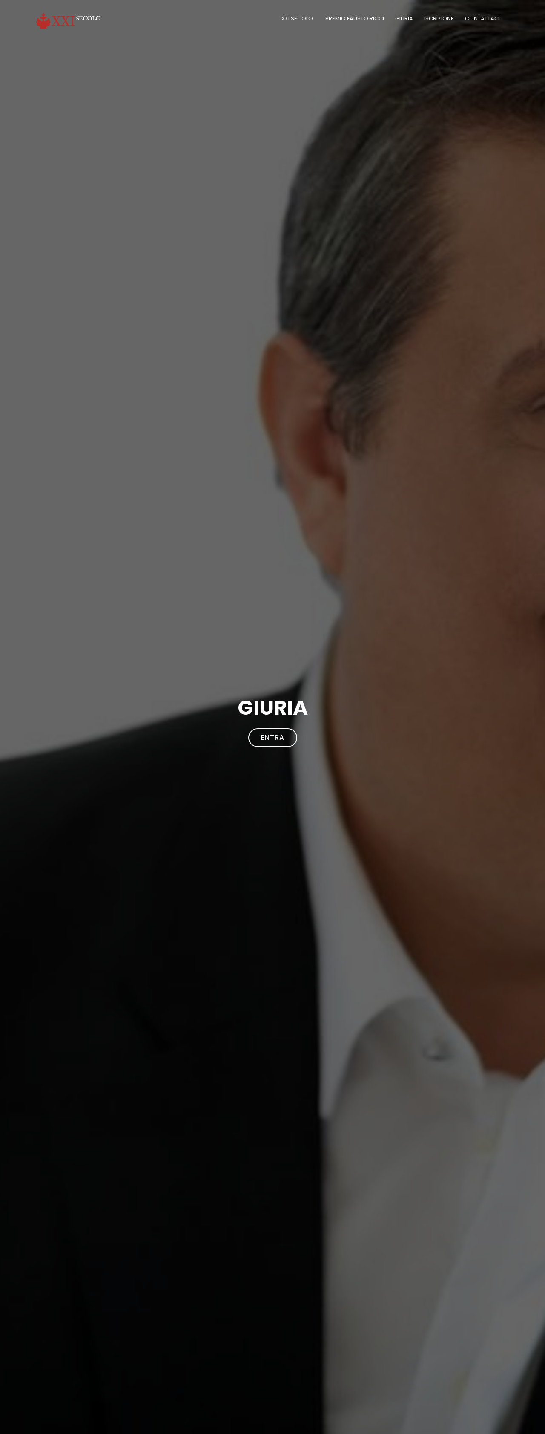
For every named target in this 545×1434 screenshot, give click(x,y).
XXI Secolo (297, 18)
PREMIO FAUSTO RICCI (354, 18)
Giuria (404, 18)
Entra (272, 737)
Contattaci (483, 18)
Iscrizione (439, 18)
